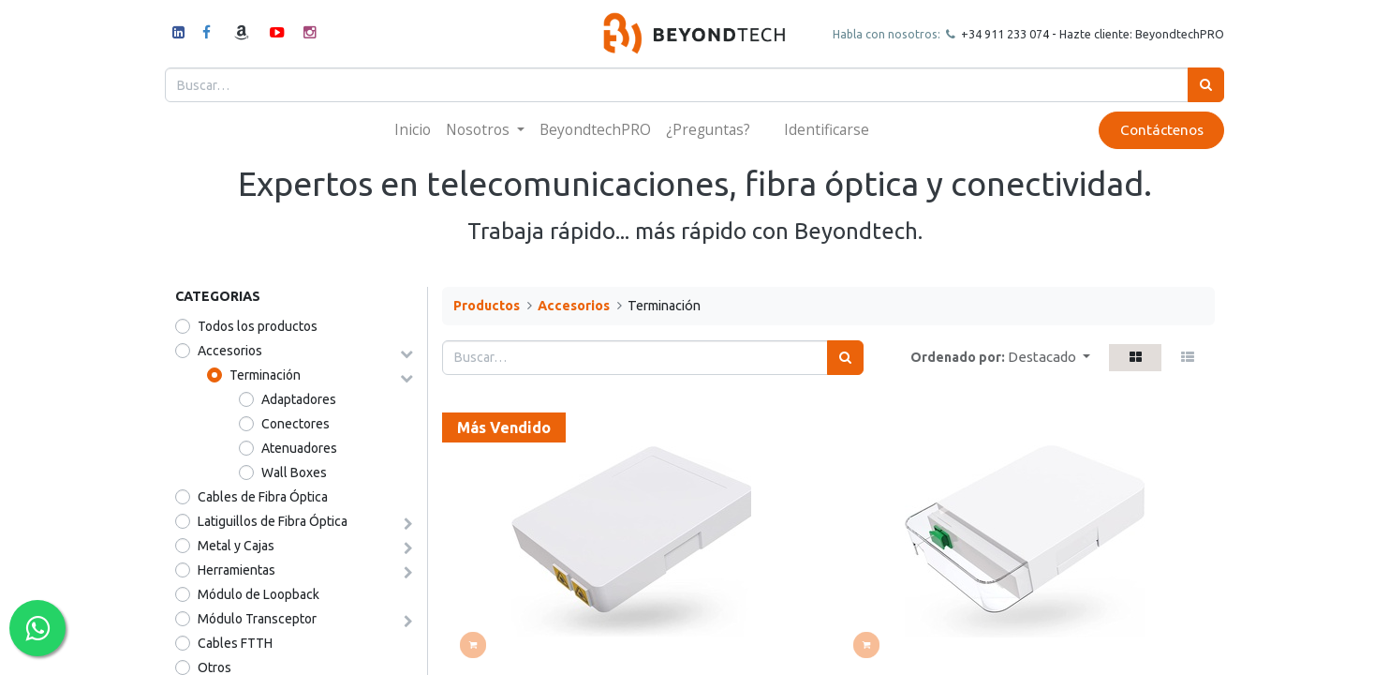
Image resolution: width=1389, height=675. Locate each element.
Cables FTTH (235, 643)
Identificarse (826, 129)
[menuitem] (412, 130)
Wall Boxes (294, 472)
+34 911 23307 (991, 33)
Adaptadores (298, 399)
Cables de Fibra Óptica (263, 496)
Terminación (265, 375)
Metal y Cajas (236, 545)
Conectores (295, 423)
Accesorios (230, 350)
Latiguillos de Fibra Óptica (272, 521)
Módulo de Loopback (258, 594)
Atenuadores (299, 448)
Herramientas (236, 570)
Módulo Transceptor (257, 618)
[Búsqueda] (1196, 85)
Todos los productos (258, 326)
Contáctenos (1151, 130)
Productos (486, 305)
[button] (1049, 357)
